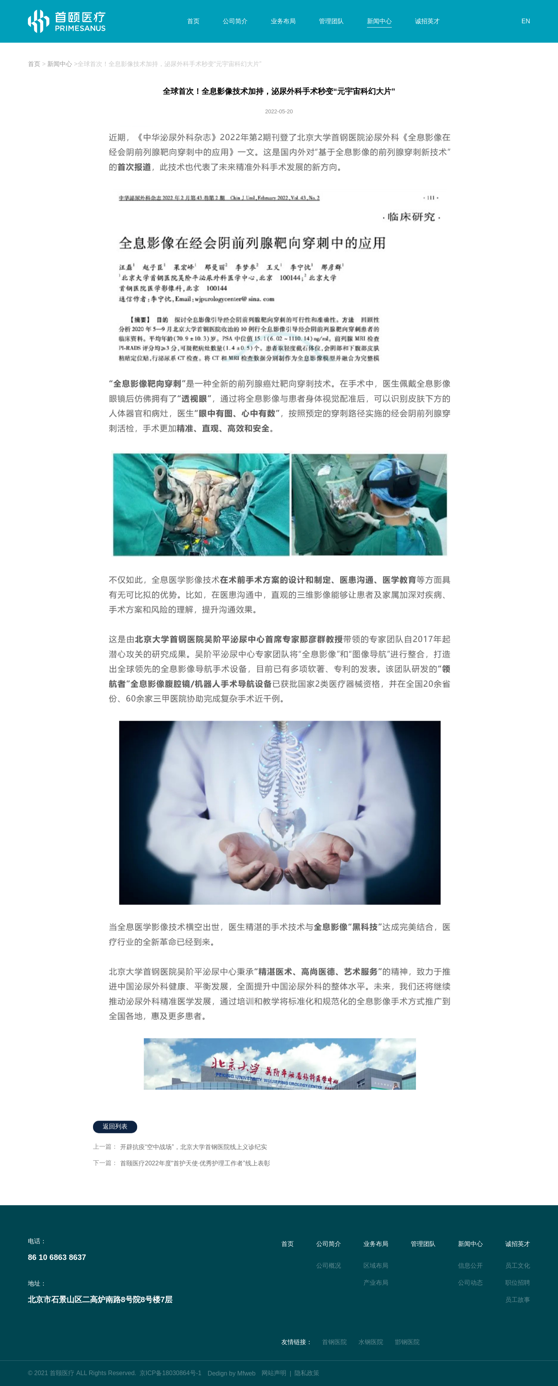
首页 (193, 21)
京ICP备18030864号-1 (171, 1373)
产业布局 (375, 1282)
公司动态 (470, 1282)
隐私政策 (306, 1373)
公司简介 (235, 21)
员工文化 (517, 1265)
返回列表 (115, 1126)
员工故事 (517, 1299)
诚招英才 (427, 21)
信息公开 (470, 1265)
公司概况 (328, 1265)
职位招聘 (517, 1282)
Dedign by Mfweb (232, 1373)
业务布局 (283, 21)
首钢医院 (334, 1342)
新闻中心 (379, 21)
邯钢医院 (407, 1342)
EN (526, 21)
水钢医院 (370, 1342)
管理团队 (331, 21)
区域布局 (375, 1265)
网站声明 (274, 1373)
